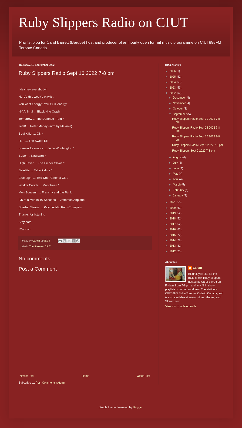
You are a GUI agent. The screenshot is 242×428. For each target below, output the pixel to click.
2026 (173, 71)
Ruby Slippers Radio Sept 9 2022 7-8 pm (197, 145)
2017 (173, 224)
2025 (173, 76)
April (176, 179)
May (176, 173)
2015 (173, 235)
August (177, 157)
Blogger (137, 407)
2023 (173, 87)
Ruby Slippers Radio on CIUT (103, 22)
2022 (173, 93)
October (178, 108)
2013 (173, 245)
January (178, 195)
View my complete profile (180, 306)
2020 (173, 207)
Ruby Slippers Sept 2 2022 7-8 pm (193, 150)
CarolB (197, 267)
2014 (173, 240)
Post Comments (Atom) (50, 382)
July (176, 162)
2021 (173, 202)
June (176, 168)
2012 (173, 251)
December (180, 97)
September (180, 114)
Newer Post (27, 376)
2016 (173, 229)
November (180, 103)
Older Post (143, 376)
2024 (173, 82)
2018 (173, 218)
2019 (173, 213)
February (179, 190)
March (177, 184)
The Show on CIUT (40, 246)
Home (85, 376)
